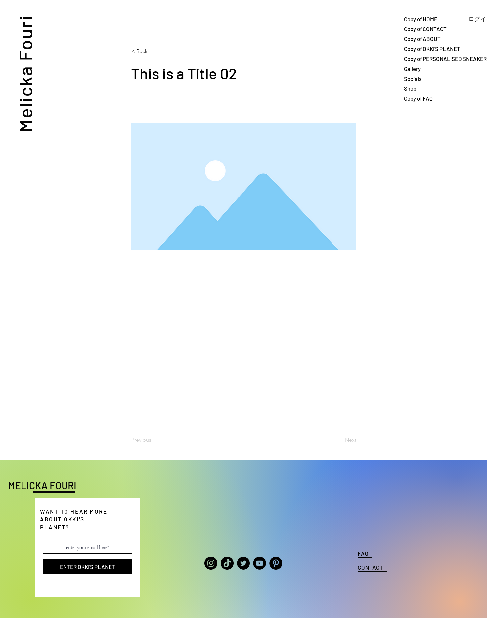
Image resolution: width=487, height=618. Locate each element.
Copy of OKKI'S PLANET (427, 48)
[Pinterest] (275, 563)
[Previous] (153, 440)
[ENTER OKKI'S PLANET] (87, 566)
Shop (410, 88)
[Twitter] (243, 563)
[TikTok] (227, 563)
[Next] (339, 440)
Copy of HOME (420, 19)
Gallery (412, 68)
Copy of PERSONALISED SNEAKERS (427, 58)
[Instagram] (210, 563)
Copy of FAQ (418, 98)
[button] (153, 51)
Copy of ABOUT (422, 38)
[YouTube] (259, 563)
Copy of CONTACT (425, 29)
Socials (412, 78)
